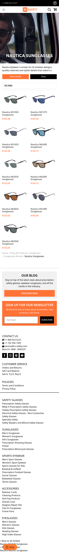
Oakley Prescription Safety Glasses (19, 410)
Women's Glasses (10, 524)
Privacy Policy (9, 388)
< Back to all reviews (10, 540)
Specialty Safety (10, 419)
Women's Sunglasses (12, 436)
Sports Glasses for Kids (13, 465)
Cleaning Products (11, 495)
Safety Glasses (12, 400)
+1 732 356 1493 (11, 342)
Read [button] (12, 77)
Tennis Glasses (9, 481)
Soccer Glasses (9, 475)
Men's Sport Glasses (12, 459)
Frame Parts (8, 511)
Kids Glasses (8, 528)
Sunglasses (35, 253)
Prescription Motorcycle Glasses (18, 449)
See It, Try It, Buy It (11, 374)
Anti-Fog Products (11, 498)
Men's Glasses (9, 521)
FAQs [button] (43, 77)
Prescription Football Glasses (16, 472)
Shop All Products (19, 253)
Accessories (10, 488)
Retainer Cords (9, 492)
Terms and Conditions (13, 385)
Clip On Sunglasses (11, 508)
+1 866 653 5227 (10, 3)
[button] (49, 9)
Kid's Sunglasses (10, 439)
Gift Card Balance (10, 370)
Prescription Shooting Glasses (17, 442)
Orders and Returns (12, 367)
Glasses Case (8, 501)
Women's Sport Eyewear (14, 462)
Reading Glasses (10, 531)
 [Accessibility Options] (55, 3)
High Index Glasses (11, 534)
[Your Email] (21, 320)
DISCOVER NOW (29, 293)
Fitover (5, 445)
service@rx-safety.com (14, 346)
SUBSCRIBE (47, 320)
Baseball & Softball (11, 469)
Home (5, 253)
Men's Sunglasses (11, 433)
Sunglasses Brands (13, 256)
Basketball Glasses (11, 478)
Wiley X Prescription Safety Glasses (19, 406)
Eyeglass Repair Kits (12, 504)
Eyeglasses (9, 518)
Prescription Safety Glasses (15, 403)
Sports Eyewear (13, 456)
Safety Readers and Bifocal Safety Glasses (22, 422)
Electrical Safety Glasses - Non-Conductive (23, 413)
